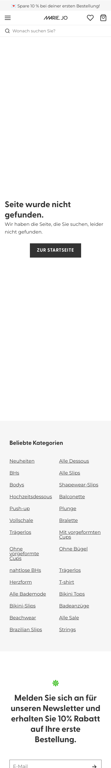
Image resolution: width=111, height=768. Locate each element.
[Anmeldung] (90, 17)
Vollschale (21, 520)
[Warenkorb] (103, 17)
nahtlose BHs (25, 570)
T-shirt (66, 582)
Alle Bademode (27, 594)
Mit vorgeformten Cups (80, 535)
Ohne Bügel (73, 549)
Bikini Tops (72, 594)
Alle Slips (69, 473)
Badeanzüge (74, 606)
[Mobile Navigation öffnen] (7, 17)
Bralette (68, 520)
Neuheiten (22, 461)
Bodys (16, 485)
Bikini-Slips (22, 606)
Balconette (72, 497)
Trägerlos (20, 532)
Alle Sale (69, 618)
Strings (67, 630)
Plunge (67, 509)
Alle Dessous (74, 461)
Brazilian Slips (25, 630)
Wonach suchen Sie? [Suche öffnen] (30, 31)
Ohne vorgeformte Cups (24, 553)
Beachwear (22, 618)
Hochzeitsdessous (30, 497)
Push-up (19, 509)
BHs (14, 473)
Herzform (20, 582)
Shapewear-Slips (78, 485)
